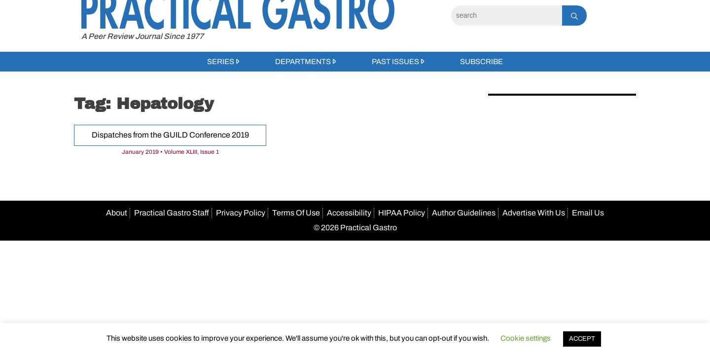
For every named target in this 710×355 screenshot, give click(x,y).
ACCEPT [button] (582, 338)
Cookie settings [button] (525, 338)
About (116, 213)
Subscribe (481, 62)
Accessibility (349, 213)
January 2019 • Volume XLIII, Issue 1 (170, 151)
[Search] (506, 15)
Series (220, 62)
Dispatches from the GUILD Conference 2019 (170, 135)
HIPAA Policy (401, 213)
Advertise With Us (533, 213)
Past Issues (395, 62)
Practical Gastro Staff (171, 213)
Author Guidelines (464, 213)
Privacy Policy (240, 213)
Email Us (588, 213)
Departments (303, 62)
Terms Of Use (296, 213)
